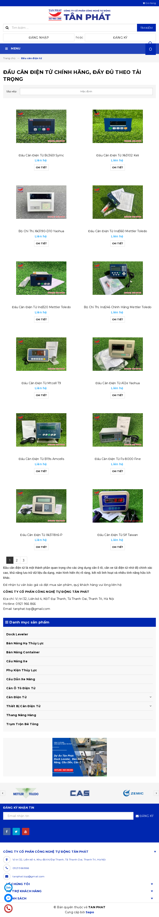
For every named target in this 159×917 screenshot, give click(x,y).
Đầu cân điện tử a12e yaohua (118, 383)
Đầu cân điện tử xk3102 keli (117, 155)
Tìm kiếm (146, 27)
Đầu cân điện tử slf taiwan (117, 535)
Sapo (90, 912)
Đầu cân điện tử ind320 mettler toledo (41, 307)
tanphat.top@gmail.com (28, 876)
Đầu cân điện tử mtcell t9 (41, 383)
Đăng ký (120, 37)
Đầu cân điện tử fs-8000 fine (118, 459)
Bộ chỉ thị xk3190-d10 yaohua (41, 231)
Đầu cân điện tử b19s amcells (41, 459)
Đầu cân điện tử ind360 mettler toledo (117, 231)
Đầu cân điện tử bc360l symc (41, 155)
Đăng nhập (39, 37)
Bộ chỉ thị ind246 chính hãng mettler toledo (117, 307)
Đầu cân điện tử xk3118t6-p (41, 535)
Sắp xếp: (11, 91)
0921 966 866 (21, 868)
